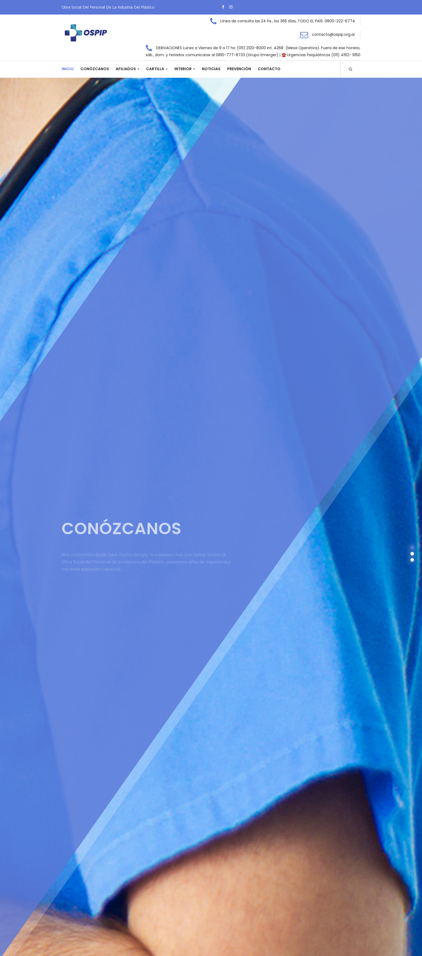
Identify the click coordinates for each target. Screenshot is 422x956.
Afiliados (126, 69)
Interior (183, 69)
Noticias (211, 69)
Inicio (68, 69)
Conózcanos (94, 69)
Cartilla (155, 69)
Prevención (239, 69)
